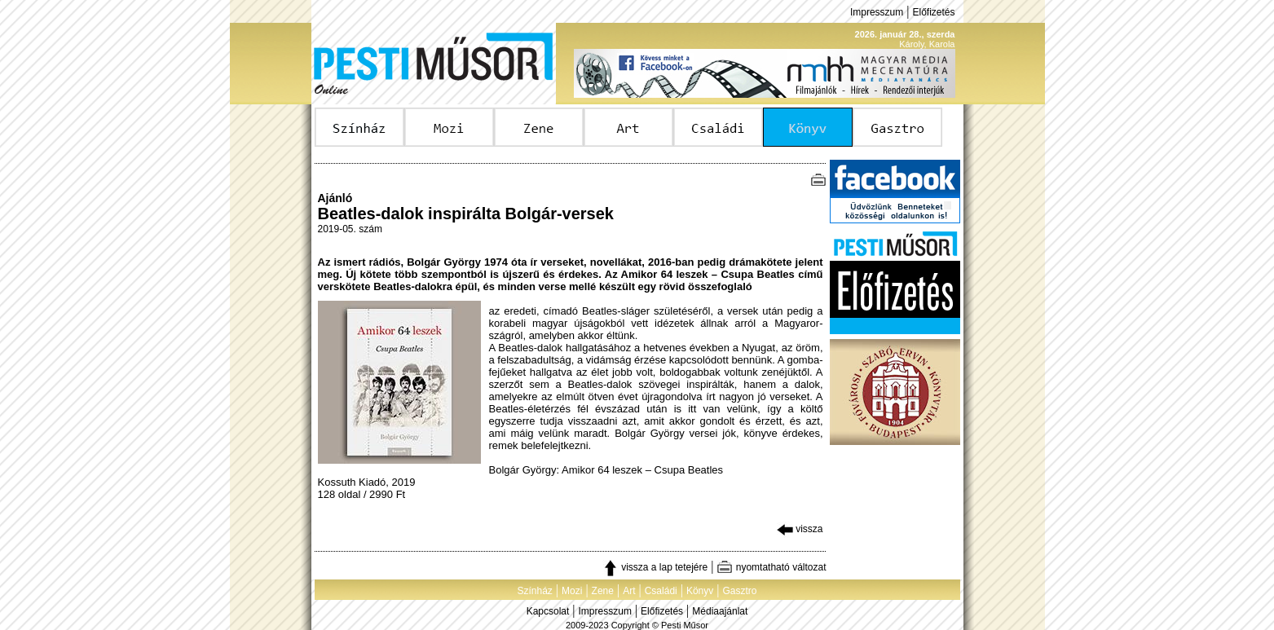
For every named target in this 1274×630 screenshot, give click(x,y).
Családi (661, 591)
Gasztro (740, 591)
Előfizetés (933, 12)
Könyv (699, 591)
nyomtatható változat (771, 567)
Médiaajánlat (719, 611)
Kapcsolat (548, 611)
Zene (603, 591)
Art (629, 591)
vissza (800, 529)
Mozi (572, 591)
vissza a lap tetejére (655, 567)
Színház (534, 591)
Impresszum (876, 12)
